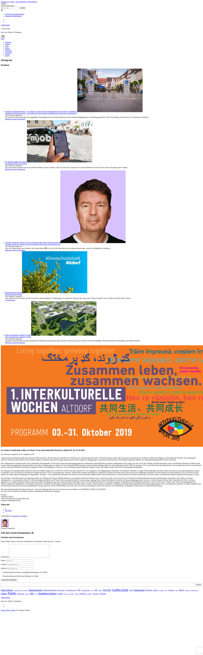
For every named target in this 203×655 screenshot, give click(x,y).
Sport (7, 46)
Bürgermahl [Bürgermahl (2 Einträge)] (61, 593)
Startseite (8, 42)
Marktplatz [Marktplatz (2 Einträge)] (171, 593)
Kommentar (5, 559)
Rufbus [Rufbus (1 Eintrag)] (27, 596)
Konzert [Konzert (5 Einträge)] (149, 593)
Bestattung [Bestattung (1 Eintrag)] (25, 593)
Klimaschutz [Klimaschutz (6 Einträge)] (139, 592)
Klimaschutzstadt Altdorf (46, 292)
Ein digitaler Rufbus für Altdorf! (48, 162)
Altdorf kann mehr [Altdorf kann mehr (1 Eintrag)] (18, 593)
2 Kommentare (10, 300)
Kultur (7, 48)
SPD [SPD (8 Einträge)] (32, 596)
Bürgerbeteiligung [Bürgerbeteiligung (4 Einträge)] (50, 593)
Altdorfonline (5, 25)
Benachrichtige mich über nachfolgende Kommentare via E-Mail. (25, 575)
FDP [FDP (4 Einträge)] (95, 593)
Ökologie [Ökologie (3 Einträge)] (103, 596)
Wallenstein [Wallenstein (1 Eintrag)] (89, 596)
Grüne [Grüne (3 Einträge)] (131, 593)
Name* (3, 563)
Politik (7, 44)
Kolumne (8, 50)
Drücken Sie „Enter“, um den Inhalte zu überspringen (19, 2)
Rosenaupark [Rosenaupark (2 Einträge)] (21, 596)
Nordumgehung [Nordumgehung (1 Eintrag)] (194, 593)
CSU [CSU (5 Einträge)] (79, 593)
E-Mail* (3, 567)
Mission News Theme (8, 613)
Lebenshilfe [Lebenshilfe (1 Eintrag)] (161, 593)
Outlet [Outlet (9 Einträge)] (4, 596)
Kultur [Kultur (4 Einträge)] (155, 593)
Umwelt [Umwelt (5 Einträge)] (82, 596)
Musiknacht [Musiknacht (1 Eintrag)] (187, 593)
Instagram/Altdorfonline (13, 16)
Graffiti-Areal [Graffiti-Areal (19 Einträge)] (120, 592)
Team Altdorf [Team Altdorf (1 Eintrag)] (71, 596)
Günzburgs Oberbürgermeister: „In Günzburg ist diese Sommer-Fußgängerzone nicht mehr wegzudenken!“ (74, 111)
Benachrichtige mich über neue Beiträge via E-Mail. (21, 579)
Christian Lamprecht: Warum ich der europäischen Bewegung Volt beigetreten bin (65, 242)
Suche (7, 55)
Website (3, 571)
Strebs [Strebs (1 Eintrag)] (65, 596)
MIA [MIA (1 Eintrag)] (177, 593)
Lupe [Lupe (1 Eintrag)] (166, 593)
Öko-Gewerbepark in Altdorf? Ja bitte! (50, 335)
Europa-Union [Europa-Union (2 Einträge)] (86, 593)
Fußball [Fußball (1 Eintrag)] (100, 593)
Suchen (198, 587)
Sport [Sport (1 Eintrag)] (36, 596)
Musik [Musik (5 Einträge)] (181, 593)
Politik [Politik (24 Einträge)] (12, 595)
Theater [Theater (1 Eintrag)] (76, 596)
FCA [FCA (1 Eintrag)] (92, 593)
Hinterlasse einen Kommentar (15, 119)
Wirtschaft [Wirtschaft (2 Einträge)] (96, 596)
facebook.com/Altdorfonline (14, 14)
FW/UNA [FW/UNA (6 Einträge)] (107, 592)
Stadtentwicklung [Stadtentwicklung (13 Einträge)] (47, 596)
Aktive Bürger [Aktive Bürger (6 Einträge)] (7, 592)
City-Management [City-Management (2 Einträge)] (70, 593)
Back (2, 39)
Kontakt (8, 54)
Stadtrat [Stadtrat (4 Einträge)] (60, 596)
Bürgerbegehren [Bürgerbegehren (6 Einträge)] (35, 592)
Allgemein (8, 52)
